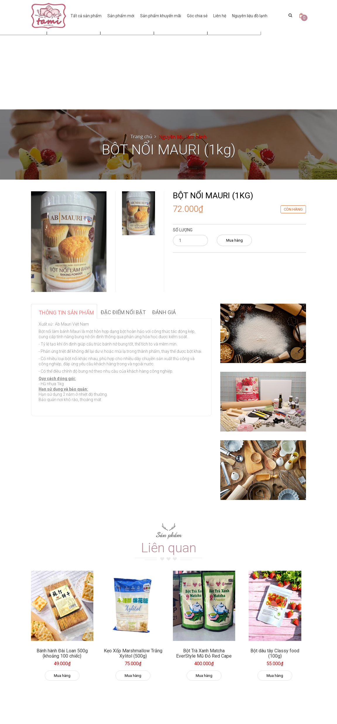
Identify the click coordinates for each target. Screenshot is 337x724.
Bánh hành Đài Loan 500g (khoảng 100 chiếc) (62, 653)
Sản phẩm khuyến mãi (160, 15)
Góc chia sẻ (197, 15)
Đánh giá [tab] (164, 312)
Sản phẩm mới (120, 15)
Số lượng (182, 230)
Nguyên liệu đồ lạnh (249, 15)
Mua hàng (234, 240)
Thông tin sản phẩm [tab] (66, 312)
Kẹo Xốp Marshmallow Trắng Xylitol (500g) (133, 653)
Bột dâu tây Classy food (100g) (274, 653)
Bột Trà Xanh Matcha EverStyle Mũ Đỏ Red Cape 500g (204, 656)
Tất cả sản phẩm (86, 15)
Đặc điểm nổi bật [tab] (123, 312)
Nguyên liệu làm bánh (183, 136)
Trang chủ (141, 136)
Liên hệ (219, 15)
